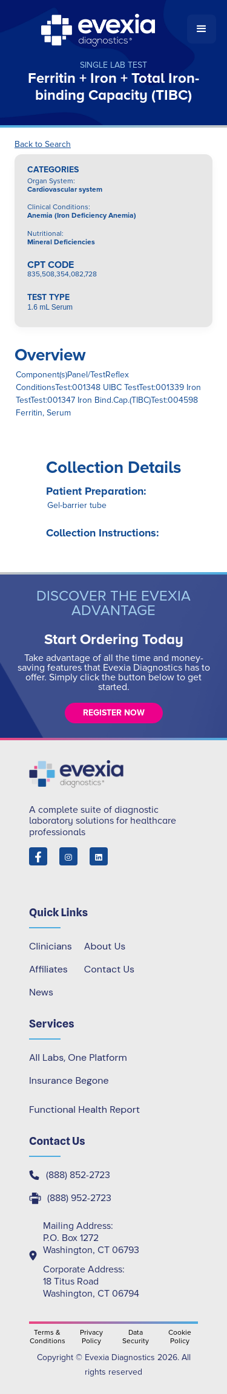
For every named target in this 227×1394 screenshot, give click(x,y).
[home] (99, 29)
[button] (201, 29)
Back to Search (43, 144)
